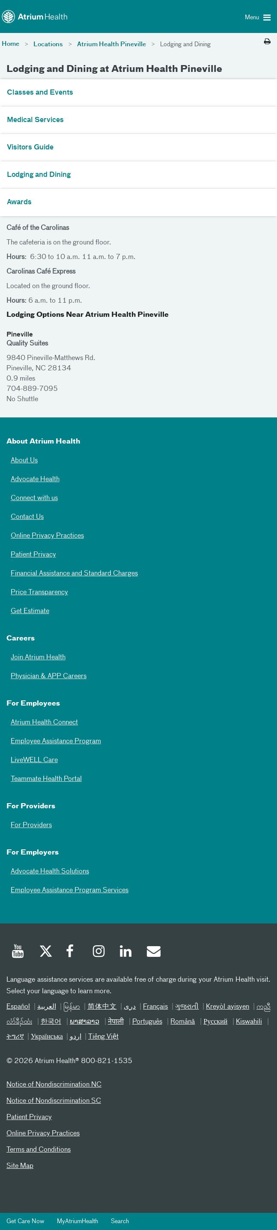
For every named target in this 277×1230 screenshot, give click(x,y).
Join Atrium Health (38, 657)
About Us (24, 460)
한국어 (51, 1022)
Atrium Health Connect (44, 722)
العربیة (46, 1007)
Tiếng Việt (103, 1036)
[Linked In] (126, 952)
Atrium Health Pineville (111, 45)
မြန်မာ (71, 1007)
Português (147, 1022)
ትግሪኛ (15, 1036)
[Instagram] (99, 952)
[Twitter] (45, 952)
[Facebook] (72, 952)
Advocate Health (35, 479)
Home (10, 44)
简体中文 (102, 1007)
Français (155, 1007)
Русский (215, 1022)
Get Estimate (30, 611)
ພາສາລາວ (84, 1022)
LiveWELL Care (34, 760)
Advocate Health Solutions (50, 871)
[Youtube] (18, 952)
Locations (48, 45)
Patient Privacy (33, 554)
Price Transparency (39, 592)
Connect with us (34, 498)
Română (182, 1022)
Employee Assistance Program (56, 741)
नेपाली (116, 1022)
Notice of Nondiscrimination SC (53, 1101)
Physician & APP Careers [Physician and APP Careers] (48, 676)
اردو (75, 1036)
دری (130, 1007)
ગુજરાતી (187, 1007)
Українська (47, 1036)
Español (18, 1007)
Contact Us (27, 517)
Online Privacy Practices (47, 536)
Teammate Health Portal (46, 779)
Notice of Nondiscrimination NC (53, 1084)
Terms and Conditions (38, 1150)
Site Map (19, 1166)
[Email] (153, 952)
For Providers (31, 825)
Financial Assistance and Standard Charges (74, 573)
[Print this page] (267, 42)
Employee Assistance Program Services (69, 890)
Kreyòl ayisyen (227, 1007)
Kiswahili (249, 1022)
